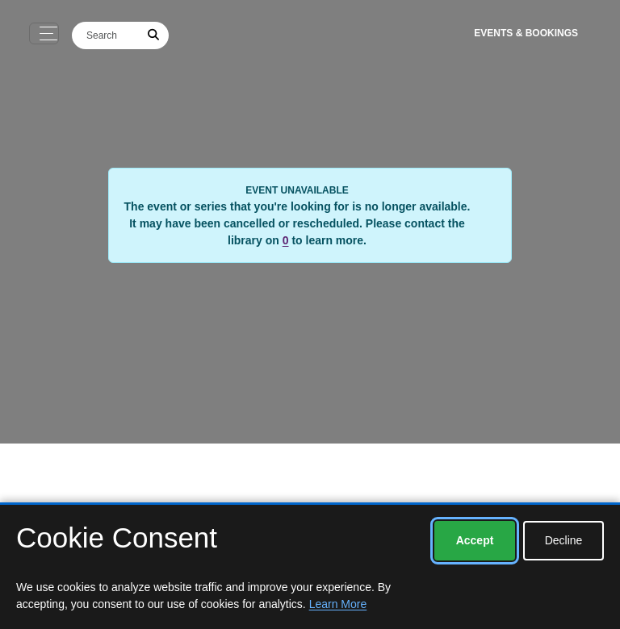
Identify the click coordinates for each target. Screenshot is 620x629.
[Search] (106, 35)
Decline (564, 540)
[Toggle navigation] (44, 33)
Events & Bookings (526, 33)
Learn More (338, 604)
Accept (475, 540)
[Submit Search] (154, 35)
